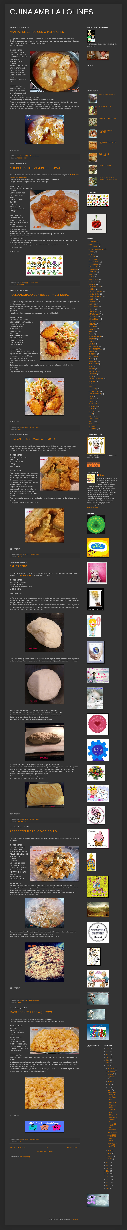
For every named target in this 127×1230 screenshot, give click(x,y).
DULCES (92, 309)
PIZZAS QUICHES (95, 394)
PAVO (90, 386)
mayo (110, 1090)
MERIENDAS (93, 361)
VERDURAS (93, 429)
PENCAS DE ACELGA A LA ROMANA (32, 439)
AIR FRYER (92, 242)
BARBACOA (93, 259)
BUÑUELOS (93, 272)
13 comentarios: (35, 427)
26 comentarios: (35, 282)
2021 (108, 1063)
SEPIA (91, 414)
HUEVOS (92, 339)
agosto (110, 1081)
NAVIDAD (92, 369)
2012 (108, 1182)
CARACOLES (93, 281)
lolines (101, 475)
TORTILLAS (92, 424)
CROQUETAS (93, 306)
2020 (108, 1066)
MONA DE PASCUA (105, 106)
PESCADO (92, 389)
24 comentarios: (35, 819)
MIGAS (91, 366)
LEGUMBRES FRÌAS (95, 349)
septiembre (111, 1077)
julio (109, 1084)
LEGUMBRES (93, 346)
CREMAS (92, 304)
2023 (108, 1057)
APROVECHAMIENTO (96, 249)
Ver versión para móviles (45, 1151)
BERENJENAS (93, 264)
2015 (108, 1174)
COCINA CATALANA (95, 292)
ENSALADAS (93, 316)
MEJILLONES (93, 356)
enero (110, 1159)
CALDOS (92, 274)
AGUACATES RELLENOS (107, 118)
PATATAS (92, 381)
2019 (108, 1162)
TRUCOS (92, 426)
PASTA (19, 1141)
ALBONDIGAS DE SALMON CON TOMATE (36, 167)
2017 (108, 1168)
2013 (108, 1179)
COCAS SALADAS (95, 287)
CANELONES (93, 279)
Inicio (46, 1147)
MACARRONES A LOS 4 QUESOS (31, 1012)
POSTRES (92, 399)
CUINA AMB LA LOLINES (51, 12)
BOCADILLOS (93, 269)
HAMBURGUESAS (95, 336)
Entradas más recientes (18, 1147)
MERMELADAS (94, 364)
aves (90, 254)
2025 (108, 1051)
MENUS (91, 359)
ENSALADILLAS (94, 319)
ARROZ (19, 1002)
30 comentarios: (35, 1139)
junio (109, 1087)
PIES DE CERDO (22, 158)
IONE (90, 341)
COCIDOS (92, 289)
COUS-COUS (93, 301)
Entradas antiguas (73, 1147)
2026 (108, 1048)
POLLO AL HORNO (105, 166)
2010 (108, 1188)
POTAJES (92, 401)
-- (24, 575)
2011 (108, 1185)
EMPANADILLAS (94, 314)
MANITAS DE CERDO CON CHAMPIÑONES (37, 31)
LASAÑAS (92, 344)
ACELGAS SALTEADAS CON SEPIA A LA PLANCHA (108, 179)
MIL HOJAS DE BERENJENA (104, 155)
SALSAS (91, 409)
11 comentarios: (34, 156)
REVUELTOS (93, 404)
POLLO (19, 429)
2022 (108, 1060)
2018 (108, 1165)
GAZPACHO (93, 329)
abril (109, 1150)
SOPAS (91, 416)
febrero (110, 1156)
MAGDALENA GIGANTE (107, 95)
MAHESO (92, 351)
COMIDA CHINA (94, 294)
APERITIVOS (93, 247)
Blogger (75, 1219)
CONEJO (92, 299)
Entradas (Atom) (24, 1157)
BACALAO (92, 257)
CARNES (92, 284)
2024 (108, 1054)
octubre (110, 1074)
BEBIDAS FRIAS (94, 262)
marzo (110, 1153)
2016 (108, 1171)
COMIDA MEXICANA (95, 297)
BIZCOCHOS (93, 267)
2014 (108, 1177)
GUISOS (91, 331)
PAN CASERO (18, 566)
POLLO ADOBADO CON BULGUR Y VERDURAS (39, 294)
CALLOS (91, 276)
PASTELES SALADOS (96, 379)
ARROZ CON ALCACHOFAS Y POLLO (33, 831)
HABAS (91, 334)
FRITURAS (92, 326)
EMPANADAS (93, 311)
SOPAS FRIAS (93, 419)
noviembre (111, 1071)
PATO (90, 384)
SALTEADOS (93, 411)
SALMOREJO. (93, 406)
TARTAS (91, 421)
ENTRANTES (21, 556)
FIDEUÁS (92, 324)
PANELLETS (93, 374)
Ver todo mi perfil (92, 508)
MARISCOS (92, 354)
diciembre (111, 1068)
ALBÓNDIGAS (21, 285)
